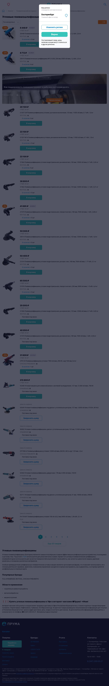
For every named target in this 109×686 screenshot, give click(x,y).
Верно (54, 34)
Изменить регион (54, 27)
